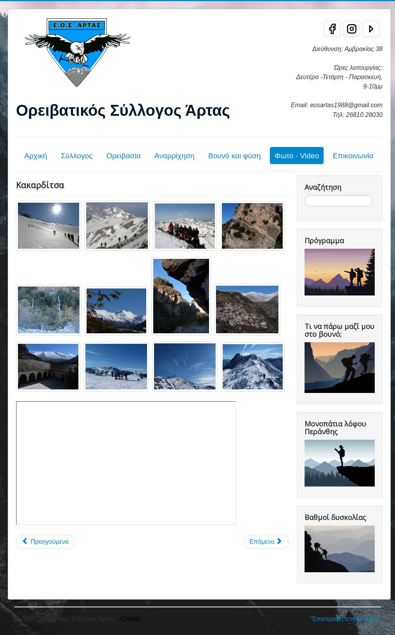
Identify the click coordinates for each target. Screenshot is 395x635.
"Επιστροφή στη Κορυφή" (345, 619)
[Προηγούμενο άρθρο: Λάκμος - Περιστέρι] (45, 542)
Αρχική (35, 156)
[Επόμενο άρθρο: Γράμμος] (266, 542)
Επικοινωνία (353, 156)
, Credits (129, 619)
